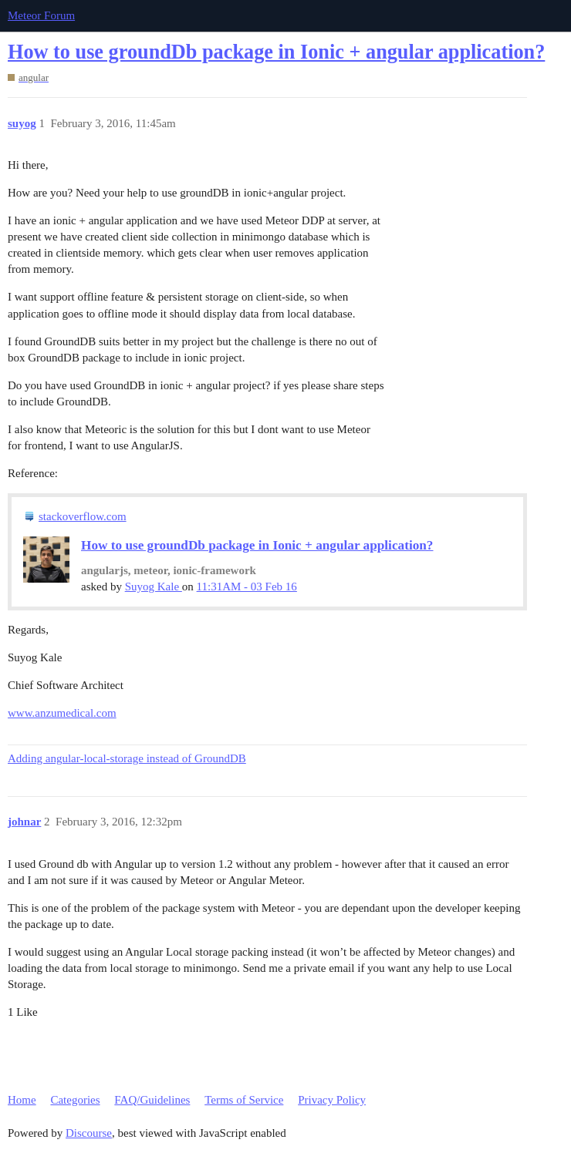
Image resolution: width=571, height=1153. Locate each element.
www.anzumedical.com (62, 713)
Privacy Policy (332, 1100)
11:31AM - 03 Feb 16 (247, 586)
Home (22, 1100)
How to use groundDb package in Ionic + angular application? (276, 52)
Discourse (89, 1133)
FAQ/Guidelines (152, 1100)
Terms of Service (243, 1100)
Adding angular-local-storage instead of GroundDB (127, 758)
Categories (75, 1100)
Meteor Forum (41, 15)
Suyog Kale (153, 586)
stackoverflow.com (83, 516)
